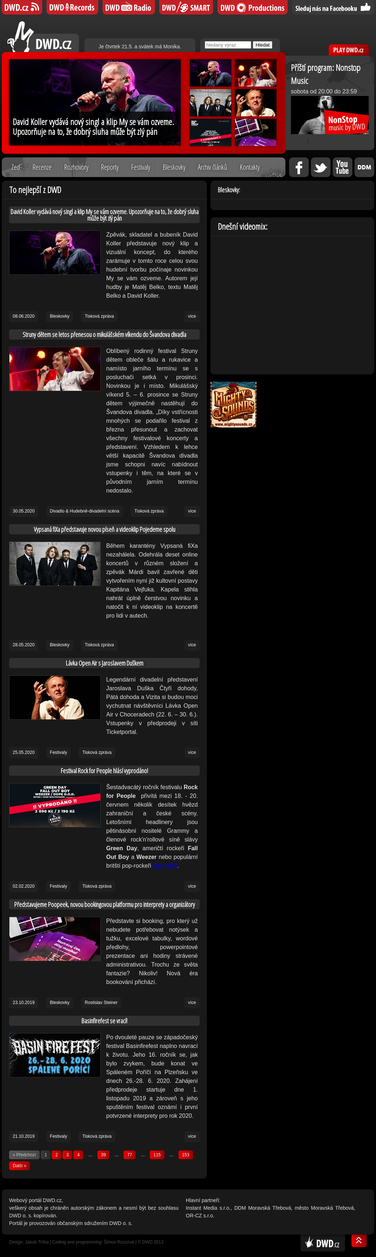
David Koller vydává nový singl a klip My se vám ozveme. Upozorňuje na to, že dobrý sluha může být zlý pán (105, 214)
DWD (22, 7)
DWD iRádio (129, 7)
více (192, 316)
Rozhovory (76, 167)
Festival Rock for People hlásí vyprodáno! (104, 770)
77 (129, 1154)
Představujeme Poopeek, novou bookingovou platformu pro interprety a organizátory (104, 904)
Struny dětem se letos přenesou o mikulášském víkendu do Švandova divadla (104, 334)
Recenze (42, 167)
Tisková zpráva (99, 316)
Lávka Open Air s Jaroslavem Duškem (104, 663)
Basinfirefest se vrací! (104, 1020)
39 (103, 1154)
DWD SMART (186, 7)
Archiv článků (212, 167)
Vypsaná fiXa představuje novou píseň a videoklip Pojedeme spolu (104, 529)
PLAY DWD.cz (349, 50)
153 (185, 1154)
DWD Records (72, 7)
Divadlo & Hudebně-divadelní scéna (84, 511)
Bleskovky (174, 167)
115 (157, 1154)
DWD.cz (43, 36)
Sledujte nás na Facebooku (333, 7)
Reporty (110, 167)
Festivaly (140, 167)
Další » (19, 1165)
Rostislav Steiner (101, 1002)
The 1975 (165, 866)
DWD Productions (252, 7)
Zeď (15, 167)
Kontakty (250, 167)
